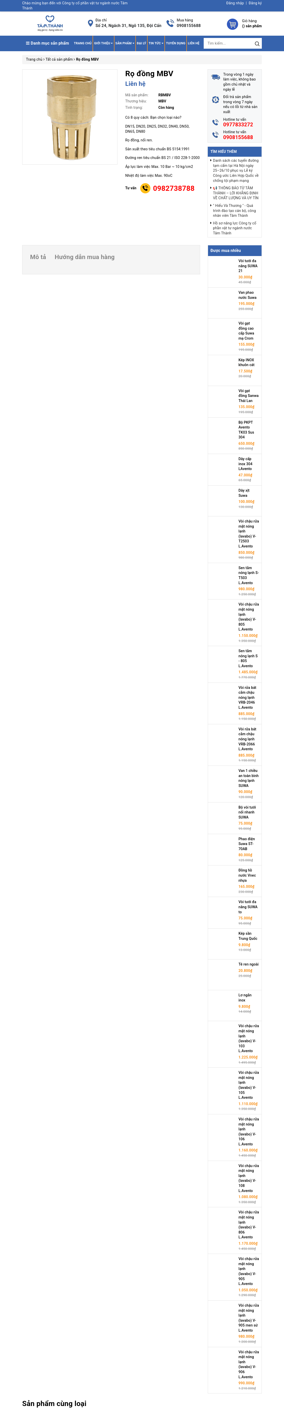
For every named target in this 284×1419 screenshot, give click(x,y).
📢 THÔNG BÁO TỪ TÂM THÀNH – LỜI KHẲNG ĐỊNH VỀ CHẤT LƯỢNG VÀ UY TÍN (236, 193)
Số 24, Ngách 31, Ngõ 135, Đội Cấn (129, 25)
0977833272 (238, 124)
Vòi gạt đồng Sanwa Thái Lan (249, 396)
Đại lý (141, 43)
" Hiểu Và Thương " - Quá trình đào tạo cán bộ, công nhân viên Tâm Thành (234, 211)
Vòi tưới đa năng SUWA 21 (248, 266)
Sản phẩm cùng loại (54, 1403)
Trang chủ (83, 43)
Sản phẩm (124, 43)
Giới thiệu (103, 43)
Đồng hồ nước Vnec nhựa (247, 875)
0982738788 (174, 188)
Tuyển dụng (175, 43)
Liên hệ (193, 43)
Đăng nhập (235, 3)
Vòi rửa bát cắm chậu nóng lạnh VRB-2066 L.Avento (247, 739)
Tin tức (156, 43)
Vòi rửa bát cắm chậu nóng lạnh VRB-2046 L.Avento (247, 698)
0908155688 (189, 25)
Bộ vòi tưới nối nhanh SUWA (247, 812)
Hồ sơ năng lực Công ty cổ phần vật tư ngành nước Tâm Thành (234, 228)
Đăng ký (255, 3)
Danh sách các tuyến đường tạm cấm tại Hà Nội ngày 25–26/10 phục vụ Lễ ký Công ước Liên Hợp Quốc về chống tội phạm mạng (236, 170)
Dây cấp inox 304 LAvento (246, 464)
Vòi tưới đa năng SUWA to (248, 907)
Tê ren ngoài (249, 964)
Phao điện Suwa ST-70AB (247, 844)
